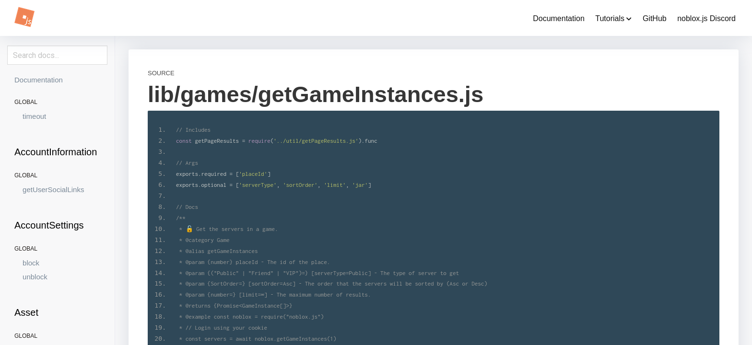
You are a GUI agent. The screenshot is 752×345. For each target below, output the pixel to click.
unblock (35, 277)
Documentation (559, 18)
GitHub (655, 18)
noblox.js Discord (706, 18)
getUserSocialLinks (53, 189)
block (31, 263)
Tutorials (613, 18)
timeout (34, 116)
